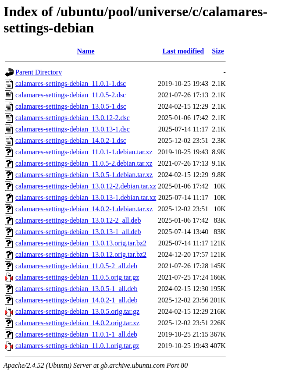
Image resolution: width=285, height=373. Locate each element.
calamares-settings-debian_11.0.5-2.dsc (70, 95)
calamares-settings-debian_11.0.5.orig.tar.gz (77, 277)
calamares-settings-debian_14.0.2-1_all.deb (76, 300)
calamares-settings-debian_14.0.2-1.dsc (70, 140)
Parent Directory (38, 72)
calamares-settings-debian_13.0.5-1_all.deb (76, 288)
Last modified (183, 51)
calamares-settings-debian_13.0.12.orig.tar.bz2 (80, 254)
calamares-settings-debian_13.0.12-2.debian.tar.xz (85, 186)
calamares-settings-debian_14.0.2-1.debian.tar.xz (84, 209)
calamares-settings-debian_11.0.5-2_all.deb (76, 266)
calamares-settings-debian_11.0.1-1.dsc (70, 83)
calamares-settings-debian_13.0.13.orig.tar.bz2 (80, 243)
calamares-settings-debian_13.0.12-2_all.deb (78, 220)
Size (218, 51)
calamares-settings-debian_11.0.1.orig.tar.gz (77, 345)
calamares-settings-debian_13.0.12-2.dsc (72, 117)
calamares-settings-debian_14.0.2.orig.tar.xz (77, 323)
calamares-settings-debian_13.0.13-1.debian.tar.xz (85, 197)
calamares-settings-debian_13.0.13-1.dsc (72, 129)
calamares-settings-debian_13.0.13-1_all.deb (78, 231)
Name (86, 51)
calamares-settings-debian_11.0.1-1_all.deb (76, 334)
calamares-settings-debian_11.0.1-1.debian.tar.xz (84, 152)
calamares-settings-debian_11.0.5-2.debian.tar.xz (84, 163)
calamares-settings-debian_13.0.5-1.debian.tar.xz (84, 174)
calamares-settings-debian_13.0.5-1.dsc (70, 106)
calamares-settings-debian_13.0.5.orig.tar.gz (77, 311)
